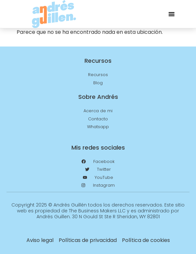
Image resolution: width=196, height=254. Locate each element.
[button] (171, 14)
